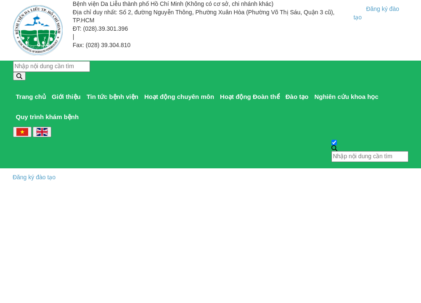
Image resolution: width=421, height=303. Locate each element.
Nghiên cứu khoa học (346, 96)
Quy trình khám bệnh (47, 116)
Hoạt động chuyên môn (179, 96)
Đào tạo (297, 96)
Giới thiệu (66, 96)
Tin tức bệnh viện (112, 96)
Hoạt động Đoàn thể (250, 96)
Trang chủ (31, 96)
